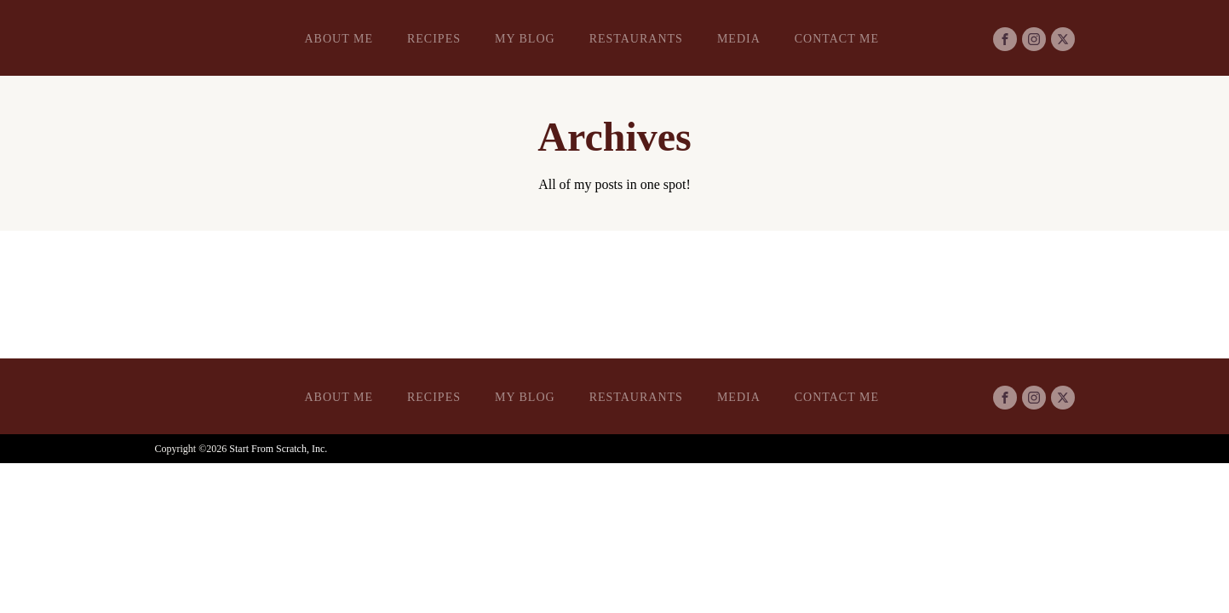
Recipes (434, 38)
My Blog (525, 38)
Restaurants (636, 38)
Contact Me (837, 38)
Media (739, 38)
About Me (339, 38)
